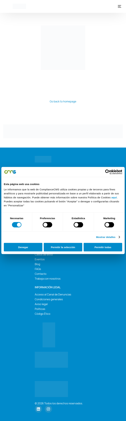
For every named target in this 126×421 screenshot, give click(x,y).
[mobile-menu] (118, 6)
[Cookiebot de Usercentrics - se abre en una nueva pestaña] (107, 172)
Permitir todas (102, 247)
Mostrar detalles (106, 237)
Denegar (23, 247)
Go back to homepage (63, 101)
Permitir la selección (63, 247)
